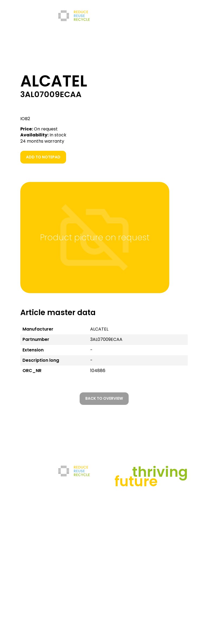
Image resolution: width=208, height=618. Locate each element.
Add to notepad (43, 157)
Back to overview (104, 398)
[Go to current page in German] (146, 16)
